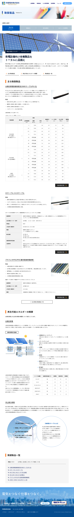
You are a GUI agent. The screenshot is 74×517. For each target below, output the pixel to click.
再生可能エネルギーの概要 (30, 73)
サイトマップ (11, 512)
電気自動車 (45, 28)
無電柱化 (28, 28)
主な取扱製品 (11, 73)
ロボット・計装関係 (63, 28)
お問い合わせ (67, 3)
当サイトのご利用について (33, 512)
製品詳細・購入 (61, 185)
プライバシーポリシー (21, 512)
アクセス (4, 512)
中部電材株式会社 (10, 3)
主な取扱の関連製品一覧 (38, 302)
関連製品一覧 (48, 73)
